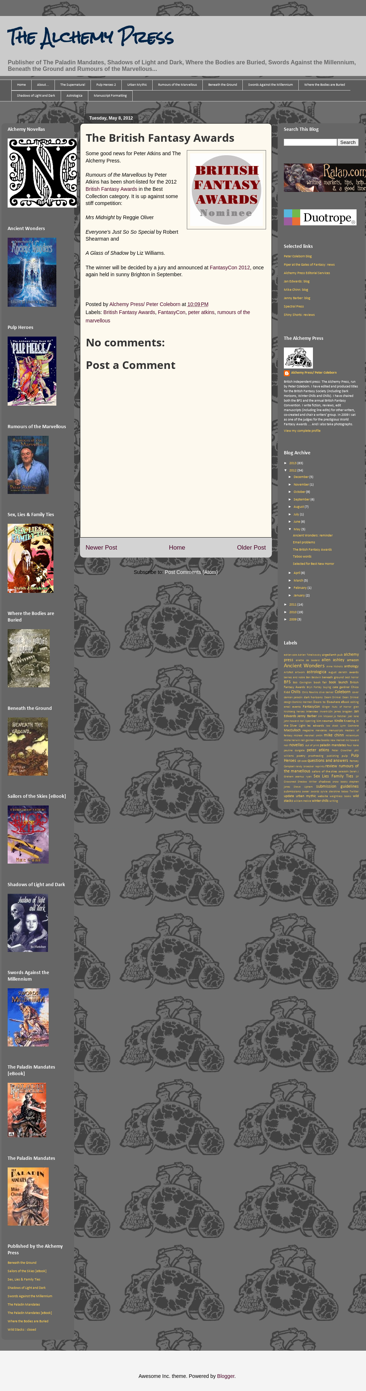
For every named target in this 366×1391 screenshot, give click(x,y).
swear (305, 791)
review (331, 766)
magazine (308, 730)
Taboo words (302, 557)
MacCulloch (292, 730)
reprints (320, 766)
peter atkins (201, 312)
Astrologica (75, 96)
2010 (293, 612)
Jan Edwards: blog (297, 282)
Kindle (338, 721)
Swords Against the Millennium (270, 85)
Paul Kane (353, 745)
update (289, 796)
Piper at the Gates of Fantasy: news (309, 265)
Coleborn (342, 692)
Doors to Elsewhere (326, 702)
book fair (320, 682)
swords (315, 791)
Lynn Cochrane (349, 725)
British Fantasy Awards (111, 189)
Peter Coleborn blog (298, 256)
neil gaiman (307, 740)
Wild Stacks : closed (22, 1330)
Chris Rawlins (310, 692)
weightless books (340, 796)
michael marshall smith (308, 735)
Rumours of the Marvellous (177, 85)
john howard (291, 721)
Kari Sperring (308, 721)
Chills (296, 692)
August (299, 507)
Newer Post (101, 547)
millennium (352, 735)
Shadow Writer (307, 781)
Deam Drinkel (332, 697)
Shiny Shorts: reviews (299, 315)
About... (43, 85)
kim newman (325, 721)
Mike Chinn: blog (296, 290)
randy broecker (304, 766)
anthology (351, 666)
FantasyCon (171, 312)
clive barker (326, 692)
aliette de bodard (307, 660)
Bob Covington (302, 682)
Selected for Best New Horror (313, 564)
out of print (312, 745)
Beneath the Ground (222, 85)
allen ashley (333, 660)
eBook (345, 702)
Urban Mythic (137, 85)
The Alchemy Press (90, 37)
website (323, 796)
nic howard (352, 740)
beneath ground (333, 677)
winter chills (320, 801)
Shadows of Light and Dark (36, 96)
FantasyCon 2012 (230, 267)
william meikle (302, 801)
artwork (300, 672)
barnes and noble (294, 677)
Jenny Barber (307, 716)
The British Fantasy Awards (312, 550)
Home (21, 85)
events (296, 706)
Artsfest (288, 672)
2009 (293, 620)
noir (286, 745)
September (302, 500)
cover (355, 692)
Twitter (354, 791)
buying (327, 687)
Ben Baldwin (313, 677)
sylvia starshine (330, 791)
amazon (353, 660)
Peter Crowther (342, 750)
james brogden (343, 711)
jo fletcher (340, 716)
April (297, 573)
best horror (352, 677)
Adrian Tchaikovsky (309, 655)
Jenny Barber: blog (297, 298)
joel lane (353, 716)
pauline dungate (294, 750)
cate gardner (341, 687)
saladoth (343, 771)
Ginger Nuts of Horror (336, 706)
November (302, 485)
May (297, 529)
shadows (325, 781)
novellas (296, 745)
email (287, 706)
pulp (345, 755)
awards (354, 672)
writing (333, 801)
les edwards (315, 725)
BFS (287, 682)
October (300, 492)
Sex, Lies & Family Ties (24, 1280)
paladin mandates (333, 745)
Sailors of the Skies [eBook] (27, 1271)
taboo (344, 791)
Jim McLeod (325, 716)
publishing (333, 756)
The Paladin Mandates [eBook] (30, 1313)
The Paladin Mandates (24, 1305)
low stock (332, 725)
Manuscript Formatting (110, 96)
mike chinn (334, 735)
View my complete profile (302, 431)
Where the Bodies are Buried (324, 85)
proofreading (315, 756)
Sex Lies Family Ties (333, 776)
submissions (292, 791)
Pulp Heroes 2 (106, 85)
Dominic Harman (302, 702)
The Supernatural (72, 85)
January (300, 596)
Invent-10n (326, 711)
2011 (293, 605)
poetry (301, 755)
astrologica (316, 672)
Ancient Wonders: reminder (313, 536)
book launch (338, 682)
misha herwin (292, 740)
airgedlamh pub (332, 654)
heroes (301, 711)
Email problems (304, 542)
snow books (340, 781)
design (287, 702)
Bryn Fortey (314, 687)
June (297, 522)
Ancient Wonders (304, 666)
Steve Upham (303, 786)
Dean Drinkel (350, 697)
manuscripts (336, 730)
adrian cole (290, 655)
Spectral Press (294, 307)
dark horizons (313, 697)
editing (354, 702)
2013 (293, 463)
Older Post (251, 547)
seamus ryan (303, 776)
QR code (302, 761)
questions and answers (327, 761)
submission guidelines (337, 786)
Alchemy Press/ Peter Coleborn (314, 373)
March (299, 581)
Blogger (225, 1376)
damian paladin (293, 697)
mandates (321, 730)
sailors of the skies (324, 771)
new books (322, 740)
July (297, 514)
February (300, 588)
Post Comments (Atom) (191, 572)
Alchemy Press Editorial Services (307, 273)
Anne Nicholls (334, 666)
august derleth (338, 672)
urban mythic (306, 796)
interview (312, 711)
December (301, 477)
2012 (293, 471)
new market (337, 740)
